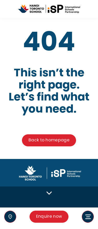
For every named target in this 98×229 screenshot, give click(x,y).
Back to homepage (49, 140)
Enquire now (49, 216)
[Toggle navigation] (88, 217)
